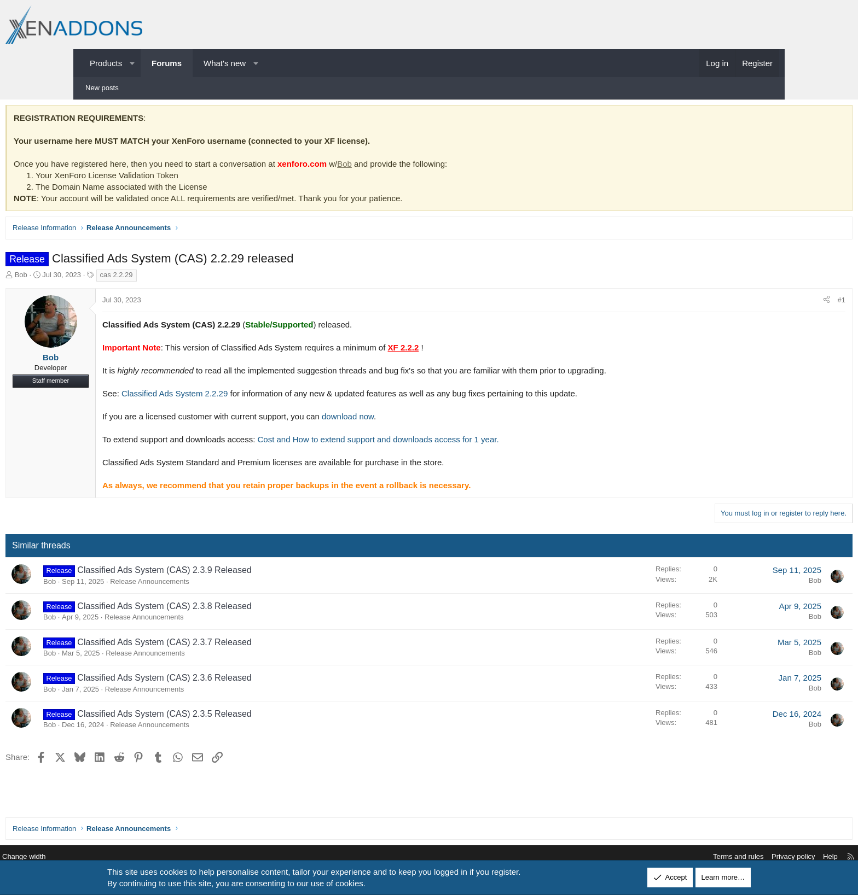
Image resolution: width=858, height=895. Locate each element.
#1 (765, 303)
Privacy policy (711, 857)
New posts (102, 88)
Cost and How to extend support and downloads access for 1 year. (454, 442)
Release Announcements (225, 584)
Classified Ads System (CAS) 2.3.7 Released (240, 645)
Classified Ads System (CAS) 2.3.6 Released (240, 680)
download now (424, 419)
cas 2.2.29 (192, 277)
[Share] (750, 302)
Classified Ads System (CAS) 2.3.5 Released (240, 716)
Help (748, 857)
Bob (420, 166)
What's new (225, 63)
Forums (167, 63)
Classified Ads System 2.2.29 (251, 396)
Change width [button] (105, 857)
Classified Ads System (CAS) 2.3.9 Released (240, 572)
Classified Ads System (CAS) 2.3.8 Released (240, 608)
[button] (132, 63)
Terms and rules (656, 857)
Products (106, 63)
